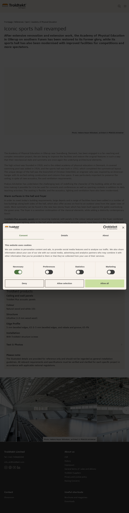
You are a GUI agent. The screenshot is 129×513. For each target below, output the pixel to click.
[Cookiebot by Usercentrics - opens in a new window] (105, 227)
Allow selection (64, 283)
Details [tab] (64, 235)
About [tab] (106, 235)
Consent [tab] (23, 235)
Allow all (104, 283)
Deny (24, 283)
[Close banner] (123, 228)
